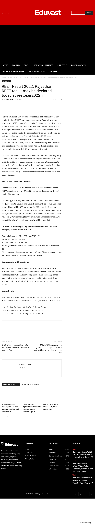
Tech (74, 482)
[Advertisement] (47, 43)
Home (4, 78)
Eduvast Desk (8, 99)
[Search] (89, 13)
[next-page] (7, 449)
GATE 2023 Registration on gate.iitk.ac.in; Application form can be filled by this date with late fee (48, 382)
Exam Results (12, 78)
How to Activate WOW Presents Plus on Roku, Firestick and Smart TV (81, 487)
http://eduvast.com (25, 401)
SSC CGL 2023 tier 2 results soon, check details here (50, 440)
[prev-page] (3, 449)
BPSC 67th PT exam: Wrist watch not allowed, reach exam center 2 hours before (15, 381)
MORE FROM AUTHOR (30, 418)
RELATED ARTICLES (11, 418)
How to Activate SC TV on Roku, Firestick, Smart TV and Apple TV (82, 508)
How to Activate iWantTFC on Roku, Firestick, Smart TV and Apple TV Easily (82, 497)
